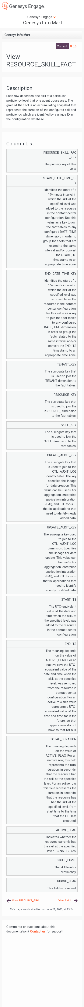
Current (62, 46)
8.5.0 (73, 46)
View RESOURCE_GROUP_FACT (27, 900)
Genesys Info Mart (42, 22)
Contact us (38, 931)
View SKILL (65, 900)
